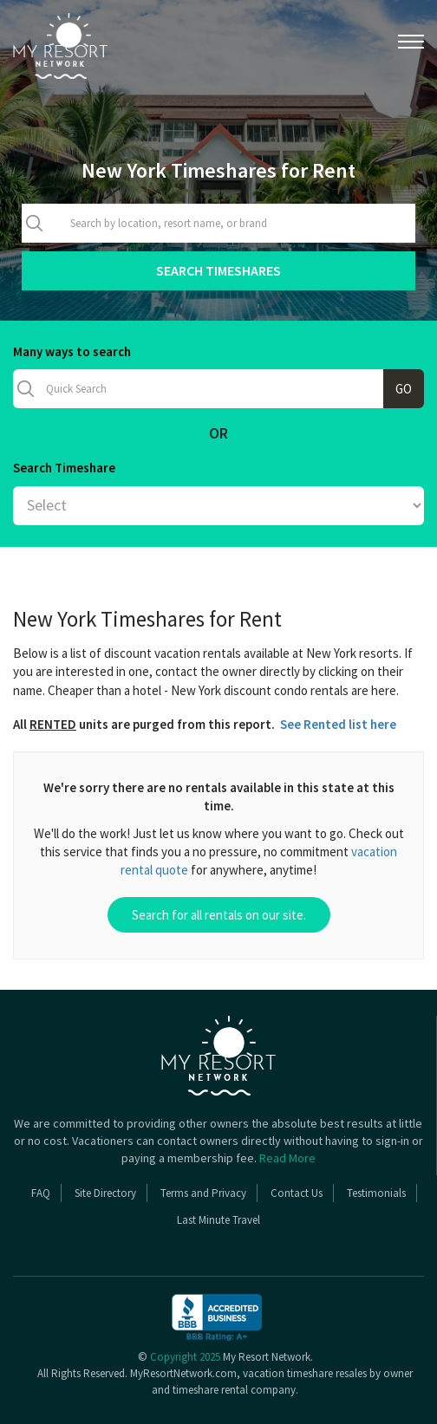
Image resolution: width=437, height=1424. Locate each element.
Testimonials (376, 1193)
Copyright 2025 (185, 1356)
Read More (287, 1158)
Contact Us (297, 1193)
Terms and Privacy (203, 1193)
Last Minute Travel (218, 1220)
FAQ (40, 1193)
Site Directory (105, 1193)
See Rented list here (338, 724)
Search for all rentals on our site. (219, 915)
